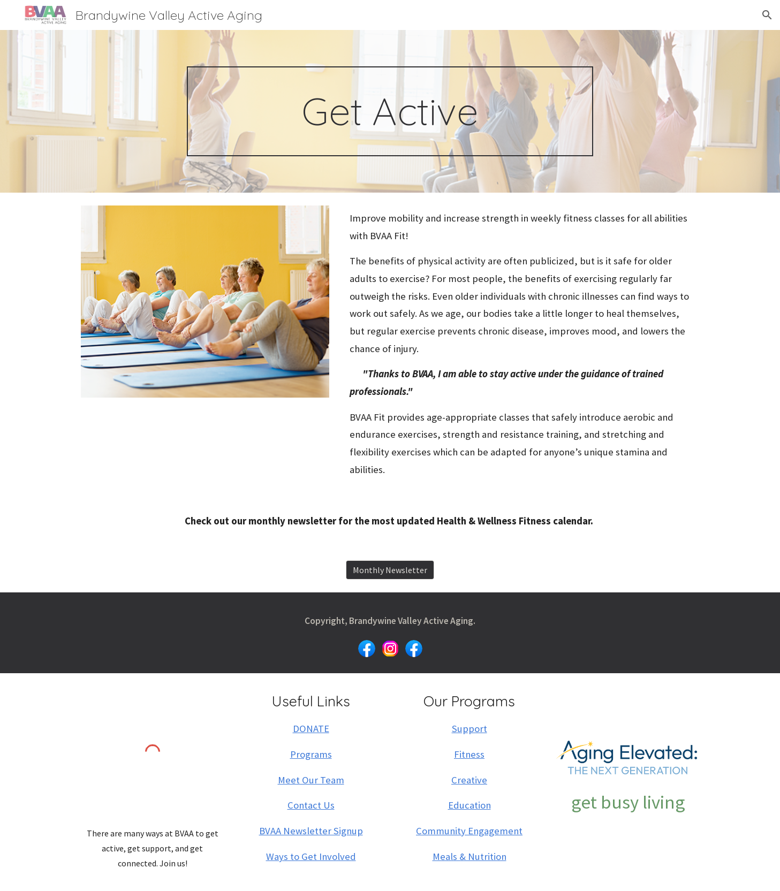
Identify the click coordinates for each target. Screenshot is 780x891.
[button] (767, 15)
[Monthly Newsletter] (390, 569)
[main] (390, 111)
